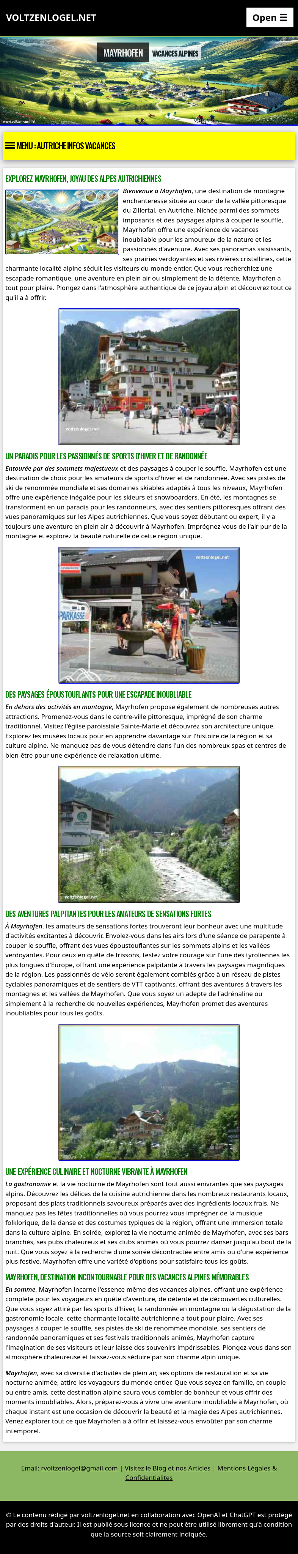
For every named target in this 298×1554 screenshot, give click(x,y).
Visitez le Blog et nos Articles (167, 1468)
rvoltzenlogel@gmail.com (79, 1468)
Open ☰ (270, 17)
